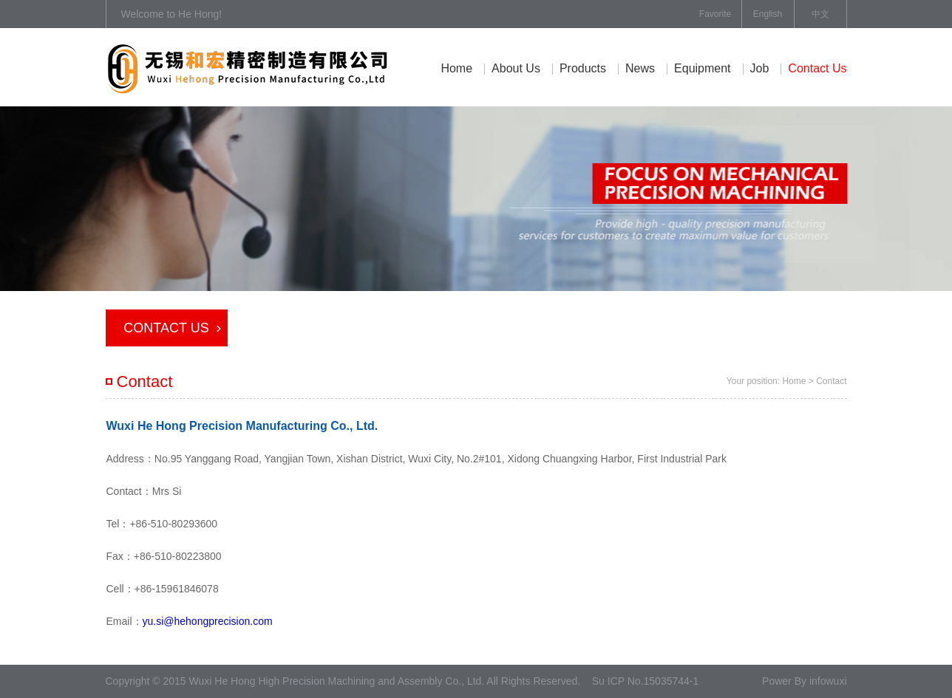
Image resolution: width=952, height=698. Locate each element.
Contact (831, 381)
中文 (820, 14)
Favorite (715, 14)
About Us (516, 68)
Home (456, 68)
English (767, 14)
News (640, 68)
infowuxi (828, 681)
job (759, 68)
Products (583, 68)
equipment (702, 68)
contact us (817, 68)
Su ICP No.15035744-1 (645, 681)
